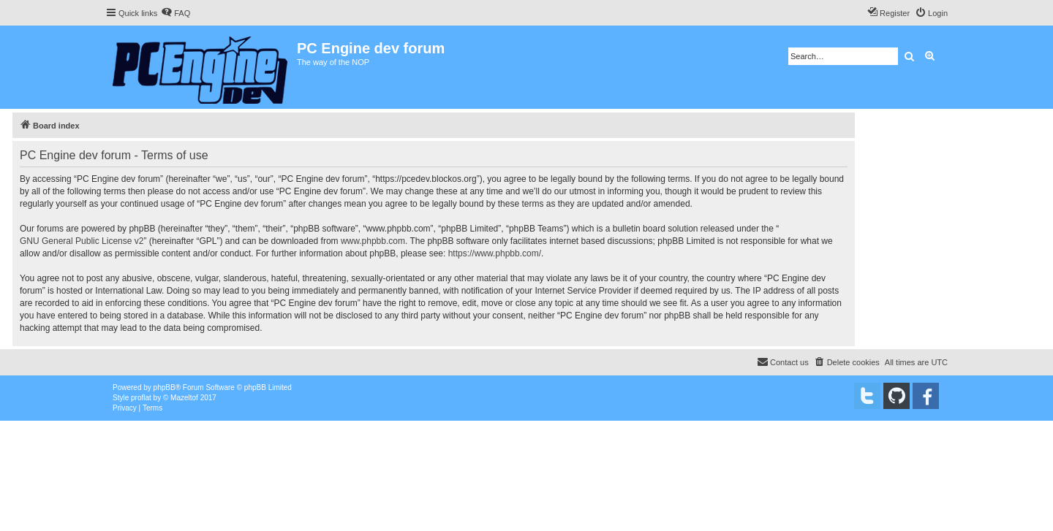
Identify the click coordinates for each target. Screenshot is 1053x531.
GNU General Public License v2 (81, 241)
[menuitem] (175, 13)
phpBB (165, 387)
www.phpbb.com (373, 241)
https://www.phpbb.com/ (494, 253)
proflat (141, 398)
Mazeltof (184, 398)
